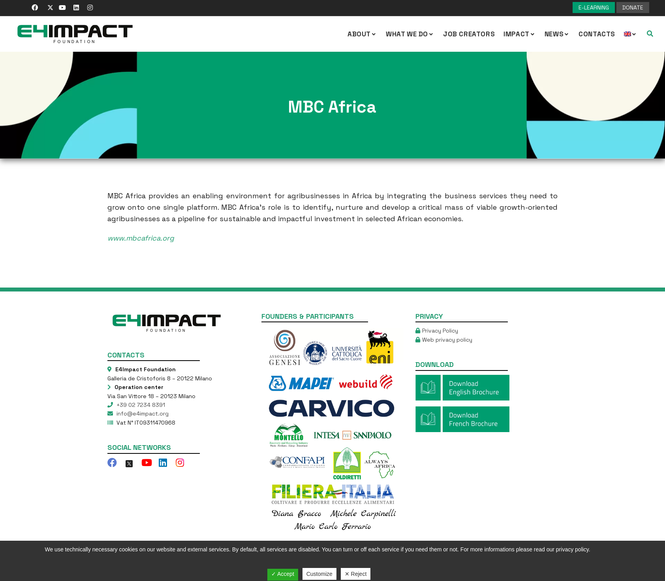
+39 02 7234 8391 (140, 404)
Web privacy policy (447, 339)
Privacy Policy (440, 330)
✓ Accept (282, 574)
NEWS (557, 34)
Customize (319, 574)
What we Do (410, 34)
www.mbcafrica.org (140, 238)
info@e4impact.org (142, 413)
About (362, 34)
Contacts (597, 34)
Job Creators (469, 34)
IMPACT (519, 34)
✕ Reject (356, 574)
